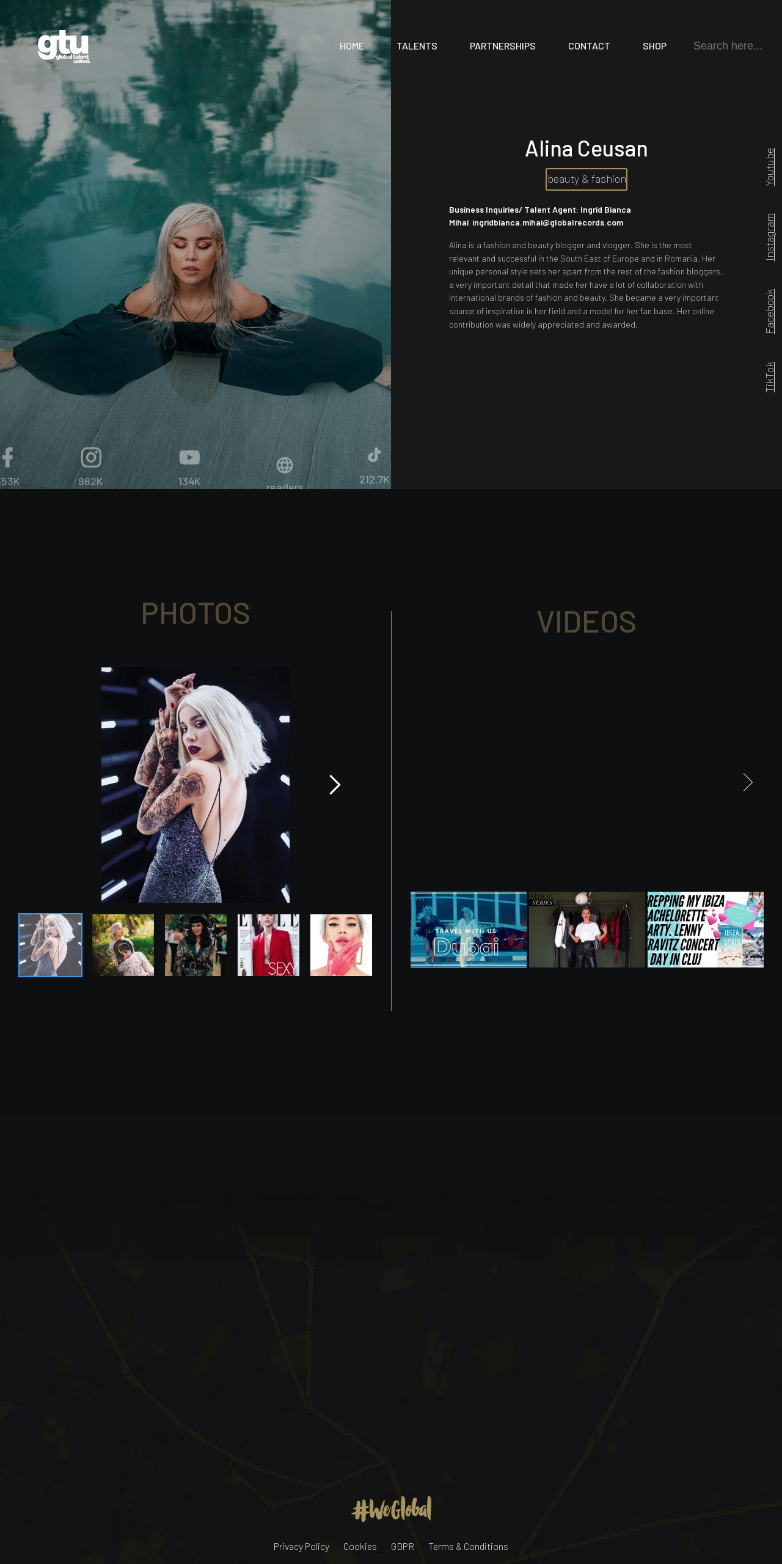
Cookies (360, 1546)
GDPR (402, 1546)
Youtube (769, 167)
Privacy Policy (301, 1546)
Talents (416, 45)
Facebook (769, 311)
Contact (589, 45)
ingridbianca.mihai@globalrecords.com (547, 222)
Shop (655, 45)
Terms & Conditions (468, 1546)
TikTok (769, 377)
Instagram (769, 237)
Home (352, 45)
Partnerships (503, 45)
